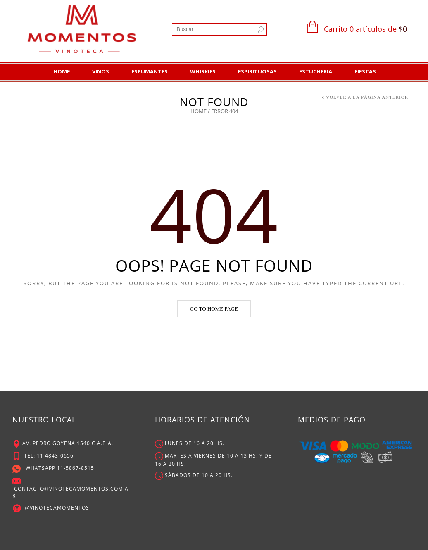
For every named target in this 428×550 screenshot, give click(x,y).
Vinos (100, 71)
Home (61, 71)
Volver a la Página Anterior (367, 97)
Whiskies (203, 71)
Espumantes (149, 71)
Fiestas (365, 71)
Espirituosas (257, 71)
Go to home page (214, 309)
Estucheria (315, 71)
